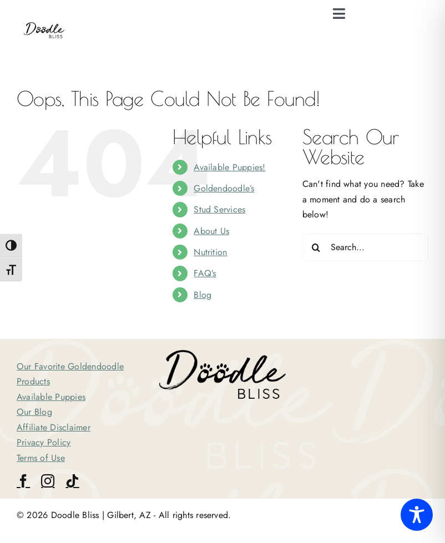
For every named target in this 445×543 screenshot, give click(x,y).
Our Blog (34, 411)
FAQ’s (205, 273)
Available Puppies (51, 396)
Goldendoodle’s (224, 188)
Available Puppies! (229, 167)
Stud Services (219, 209)
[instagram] (47, 481)
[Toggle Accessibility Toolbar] (417, 515)
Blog (202, 294)
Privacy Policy (43, 442)
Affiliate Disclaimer (53, 427)
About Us (211, 231)
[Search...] (365, 247)
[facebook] (23, 481)
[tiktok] (72, 481)
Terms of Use (41, 457)
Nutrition (210, 252)
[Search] (316, 247)
